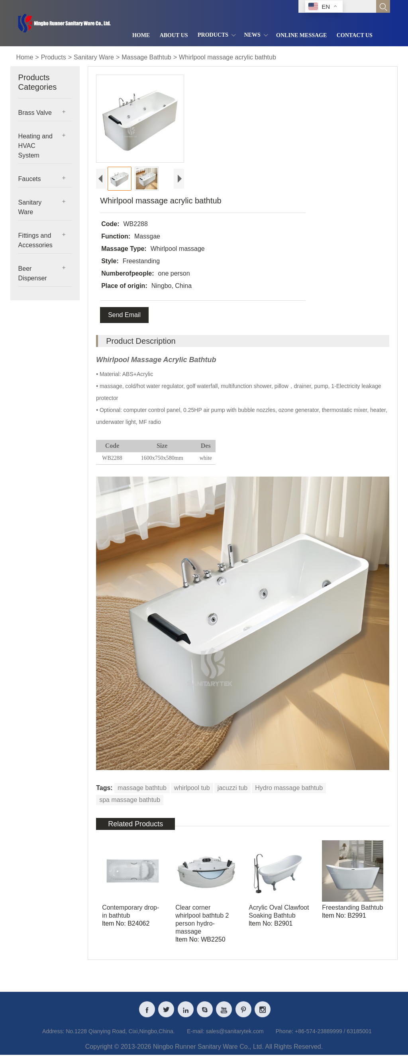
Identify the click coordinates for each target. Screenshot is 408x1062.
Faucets (29, 178)
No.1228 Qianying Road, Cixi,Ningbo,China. (120, 1036)
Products (53, 57)
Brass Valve (35, 112)
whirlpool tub (192, 787)
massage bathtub (142, 787)
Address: (53, 1036)
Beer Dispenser (32, 273)
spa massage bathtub (129, 799)
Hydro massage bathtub (289, 787)
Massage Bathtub (146, 57)
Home (24, 57)
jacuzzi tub (233, 787)
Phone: (284, 1036)
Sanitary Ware (94, 57)
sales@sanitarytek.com (235, 1036)
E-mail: (195, 1036)
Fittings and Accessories (35, 240)
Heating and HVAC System (35, 146)
